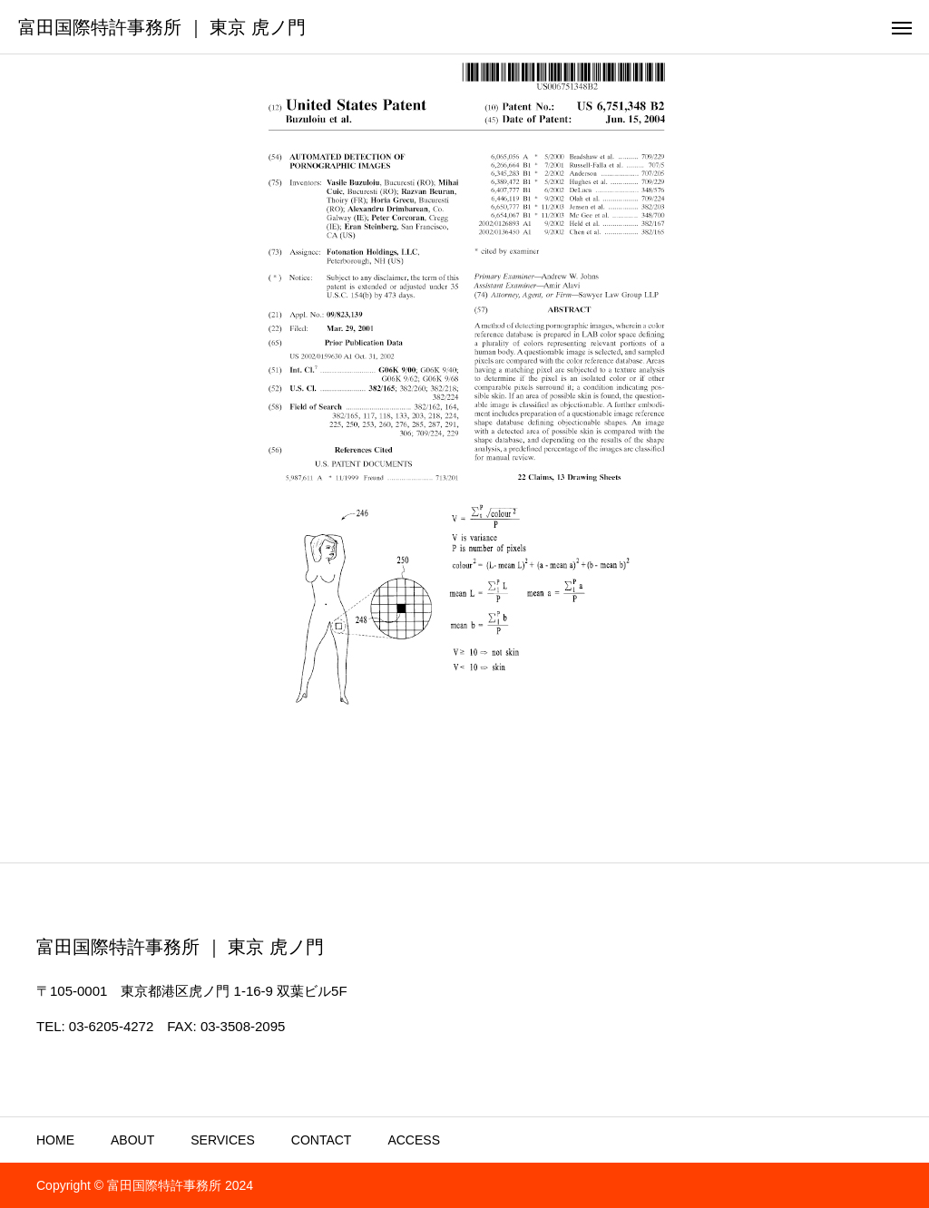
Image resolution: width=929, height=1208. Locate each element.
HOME (55, 1140)
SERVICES (223, 1140)
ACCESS (413, 1140)
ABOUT (132, 1140)
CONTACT (321, 1140)
